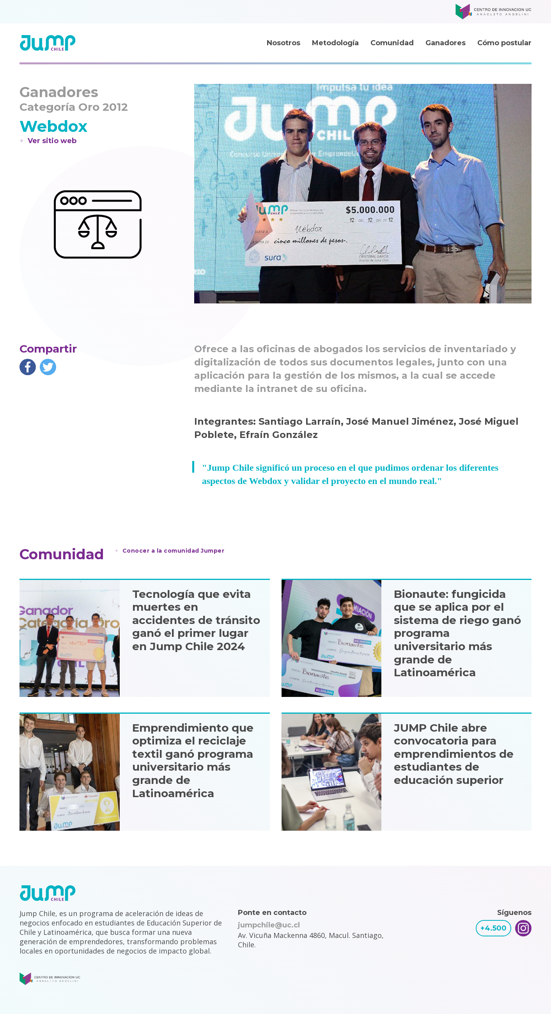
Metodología (335, 43)
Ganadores (445, 43)
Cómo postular (504, 43)
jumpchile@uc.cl (269, 925)
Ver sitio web (52, 140)
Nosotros (283, 43)
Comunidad (392, 43)
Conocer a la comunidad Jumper (173, 550)
